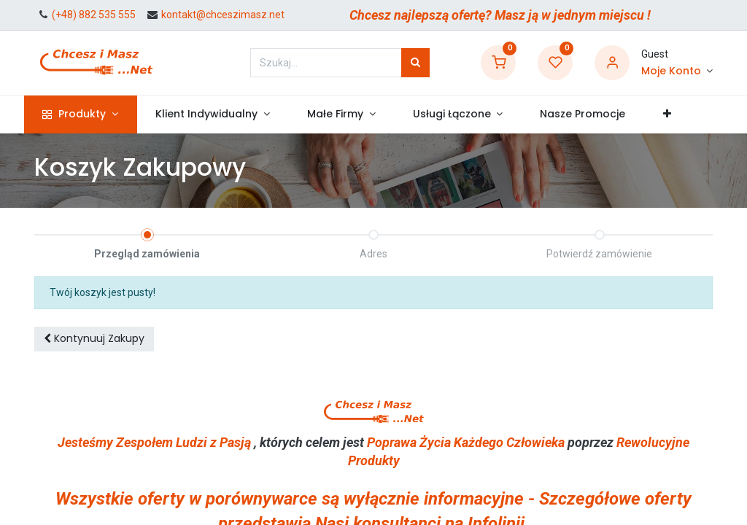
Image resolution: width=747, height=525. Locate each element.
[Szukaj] (415, 62)
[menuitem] (593, 114)
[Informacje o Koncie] (677, 71)
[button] (677, 114)
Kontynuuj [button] (94, 338)
